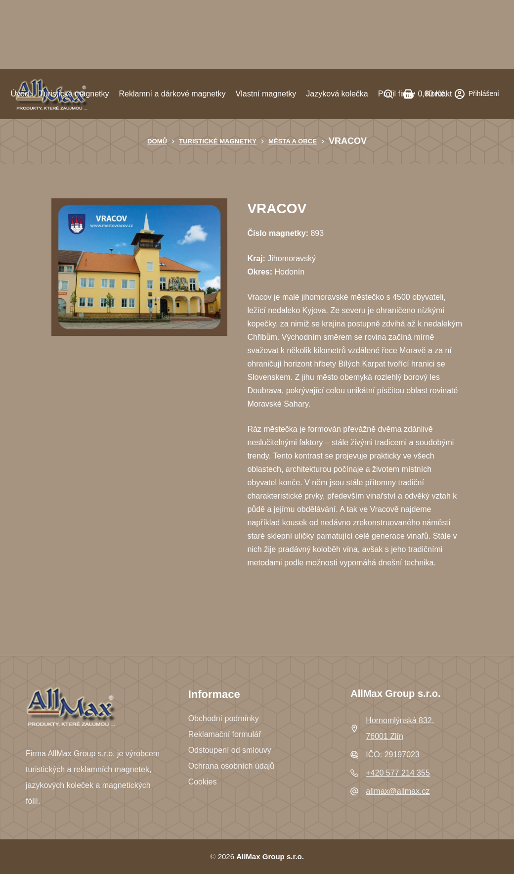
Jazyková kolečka (337, 94)
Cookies (202, 782)
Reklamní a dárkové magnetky (172, 94)
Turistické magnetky (74, 94)
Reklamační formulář (224, 734)
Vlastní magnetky (266, 94)
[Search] (388, 94)
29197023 (402, 754)
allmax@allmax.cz (397, 791)
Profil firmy (397, 94)
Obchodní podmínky (223, 718)
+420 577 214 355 (397, 773)
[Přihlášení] (477, 93)
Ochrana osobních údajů (231, 766)
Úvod (19, 94)
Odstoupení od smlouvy (229, 750)
